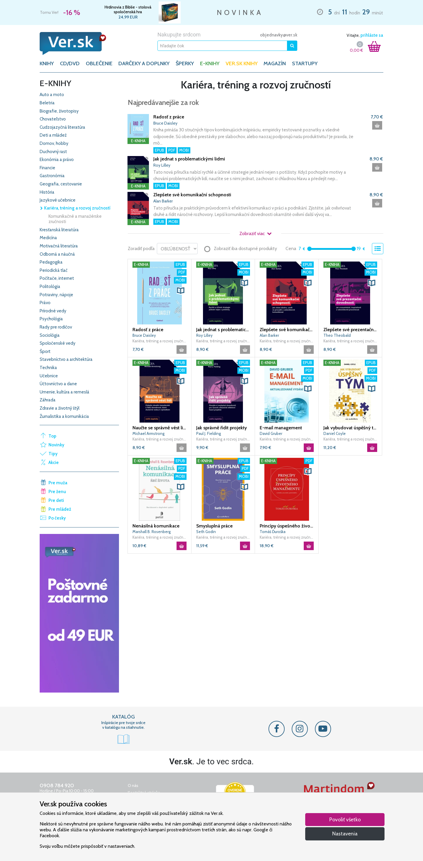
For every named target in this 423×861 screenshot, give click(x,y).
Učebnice (49, 375)
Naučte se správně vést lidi (159, 428)
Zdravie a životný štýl (59, 408)
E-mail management (281, 428)
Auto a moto (52, 94)
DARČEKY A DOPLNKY (143, 63)
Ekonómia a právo (57, 159)
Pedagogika (51, 262)
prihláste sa (371, 35)
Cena (291, 248)
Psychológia (51, 318)
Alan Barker (163, 201)
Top (52, 436)
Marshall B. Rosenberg (151, 531)
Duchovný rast (53, 151)
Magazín (274, 63)
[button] (181, 291)
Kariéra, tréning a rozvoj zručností (75, 208)
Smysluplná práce (214, 526)
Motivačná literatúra (59, 246)
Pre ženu (57, 491)
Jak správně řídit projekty (221, 428)
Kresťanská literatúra (59, 229)
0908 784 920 (57, 785)
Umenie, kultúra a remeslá (64, 392)
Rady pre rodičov (56, 327)
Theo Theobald (337, 335)
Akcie (53, 462)
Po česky (57, 518)
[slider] (309, 249)
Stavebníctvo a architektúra (66, 359)
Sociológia (50, 335)
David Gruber (271, 433)
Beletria (47, 102)
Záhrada (48, 400)
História (47, 192)
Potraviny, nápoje (56, 294)
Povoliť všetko (345, 819)
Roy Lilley (161, 165)
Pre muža (57, 482)
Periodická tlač (54, 270)
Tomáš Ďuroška (273, 531)
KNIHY (47, 63)
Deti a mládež (53, 135)
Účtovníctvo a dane (58, 383)
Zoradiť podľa (141, 248)
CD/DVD (70, 63)
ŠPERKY (185, 63)
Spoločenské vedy (57, 343)
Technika (48, 367)
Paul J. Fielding (208, 433)
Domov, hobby (54, 143)
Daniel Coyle (334, 433)
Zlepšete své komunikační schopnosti (192, 194)
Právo (45, 302)
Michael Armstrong (148, 433)
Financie (47, 167)
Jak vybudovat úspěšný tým (350, 428)
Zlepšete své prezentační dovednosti (350, 329)
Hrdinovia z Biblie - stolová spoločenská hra (128, 9)
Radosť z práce (168, 117)
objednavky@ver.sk (278, 35)
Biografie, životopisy (59, 111)
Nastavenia (344, 833)
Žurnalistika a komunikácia (64, 416)
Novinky (56, 445)
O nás (133, 785)
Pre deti (56, 500)
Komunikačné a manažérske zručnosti (75, 219)
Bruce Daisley (165, 123)
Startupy (305, 63)
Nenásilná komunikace (155, 526)
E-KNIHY (209, 63)
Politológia (50, 286)
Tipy (53, 453)
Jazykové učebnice (57, 200)
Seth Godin (206, 531)
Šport (45, 351)
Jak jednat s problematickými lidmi (189, 159)
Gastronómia (52, 175)
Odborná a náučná (57, 254)
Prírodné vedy (53, 311)
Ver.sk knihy (242, 63)
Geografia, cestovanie (61, 184)
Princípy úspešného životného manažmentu (287, 526)
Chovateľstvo (53, 119)
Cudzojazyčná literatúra (62, 127)
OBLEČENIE (99, 63)
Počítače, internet (57, 278)
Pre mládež (59, 509)
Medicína (48, 237)
